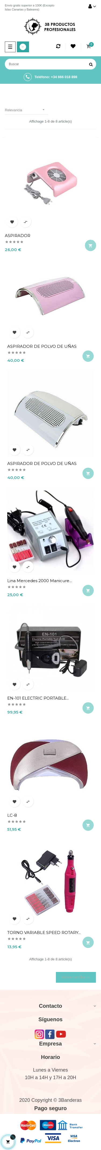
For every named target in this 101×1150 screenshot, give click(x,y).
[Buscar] (50, 64)
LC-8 (12, 815)
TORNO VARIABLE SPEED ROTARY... (44, 932)
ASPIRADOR (17, 235)
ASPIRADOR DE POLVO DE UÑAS (42, 346)
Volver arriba (76, 977)
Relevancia (26, 109)
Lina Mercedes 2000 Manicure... (39, 580)
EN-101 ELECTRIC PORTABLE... (38, 698)
